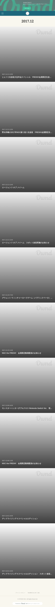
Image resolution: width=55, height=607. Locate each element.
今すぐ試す (27, 8)
